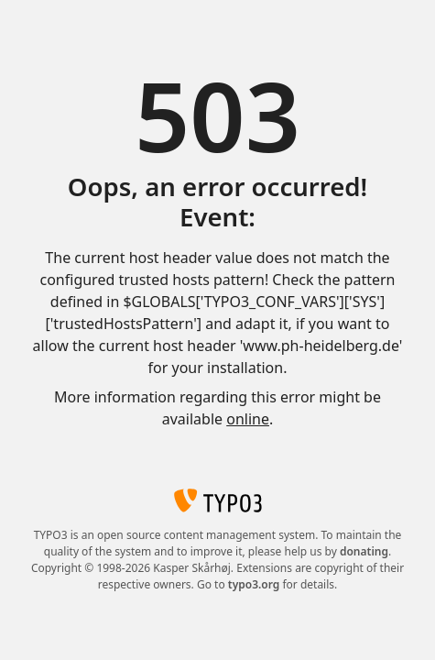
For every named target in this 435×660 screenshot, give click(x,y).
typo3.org (254, 584)
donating (364, 551)
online (247, 419)
